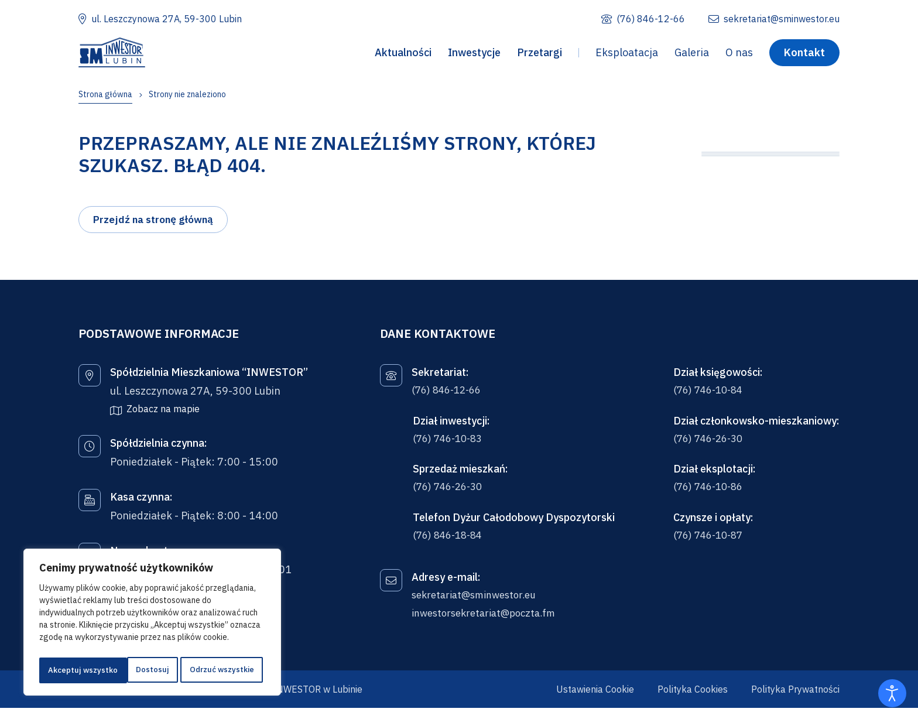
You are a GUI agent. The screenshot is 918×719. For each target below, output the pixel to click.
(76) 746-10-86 (711, 495)
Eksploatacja (626, 54)
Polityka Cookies (692, 700)
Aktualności (403, 54)
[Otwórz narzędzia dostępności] (892, 693)
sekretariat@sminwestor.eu (479, 605)
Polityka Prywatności (795, 700)
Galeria (691, 54)
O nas (739, 54)
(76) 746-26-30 (450, 495)
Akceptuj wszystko (222, 670)
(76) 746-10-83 (450, 446)
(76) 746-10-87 (711, 544)
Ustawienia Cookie (595, 700)
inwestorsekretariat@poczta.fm (489, 624)
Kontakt (804, 54)
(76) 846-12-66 (449, 396)
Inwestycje (474, 54)
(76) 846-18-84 (450, 544)
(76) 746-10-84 (711, 396)
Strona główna (105, 94)
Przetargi (539, 54)
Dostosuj (63, 670)
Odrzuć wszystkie (132, 670)
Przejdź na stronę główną (156, 225)
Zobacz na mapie (163, 414)
